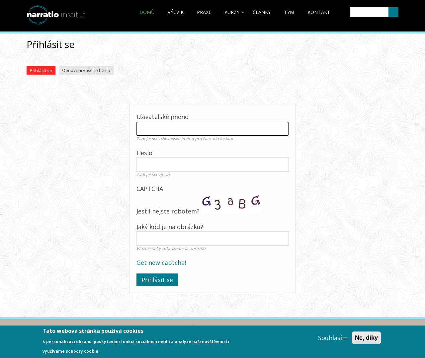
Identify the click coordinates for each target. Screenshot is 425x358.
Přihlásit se (42, 71)
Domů (146, 12)
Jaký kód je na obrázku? (169, 227)
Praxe (204, 12)
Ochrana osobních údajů (160, 328)
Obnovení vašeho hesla (86, 70)
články (262, 12)
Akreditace (38, 328)
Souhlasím (333, 341)
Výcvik (176, 12)
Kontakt (318, 12)
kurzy (235, 14)
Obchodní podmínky (89, 328)
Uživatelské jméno (162, 117)
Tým (289, 12)
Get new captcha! (161, 263)
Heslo (144, 153)
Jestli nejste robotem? (212, 226)
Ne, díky (366, 341)
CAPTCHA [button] (149, 189)
